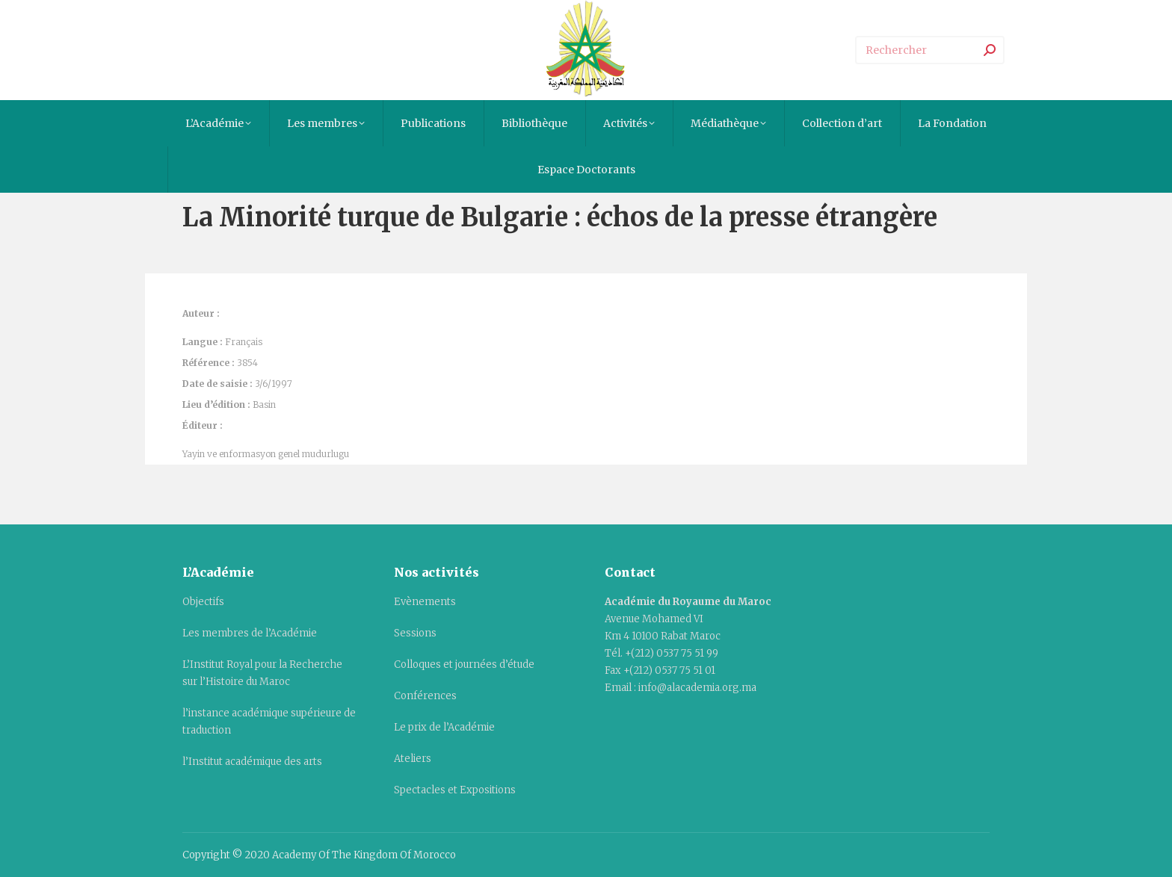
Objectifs (203, 601)
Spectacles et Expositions (455, 790)
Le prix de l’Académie (444, 727)
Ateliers (412, 758)
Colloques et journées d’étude (464, 664)
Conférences (425, 695)
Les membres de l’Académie (249, 633)
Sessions (415, 633)
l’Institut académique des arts (252, 761)
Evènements (425, 601)
